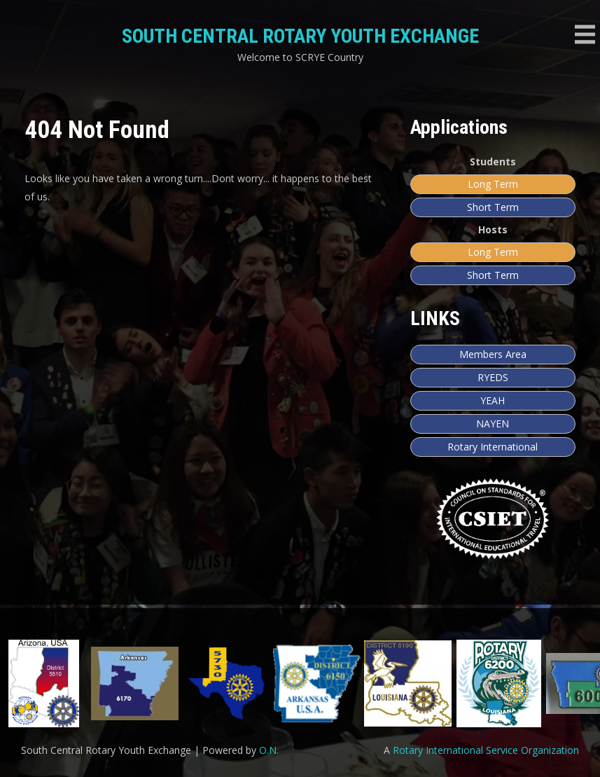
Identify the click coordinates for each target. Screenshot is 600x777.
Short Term (493, 207)
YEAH (492, 400)
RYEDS (492, 377)
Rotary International (492, 446)
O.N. (269, 750)
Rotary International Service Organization (486, 750)
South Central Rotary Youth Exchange (300, 36)
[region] (300, 683)
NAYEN (492, 423)
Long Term (493, 184)
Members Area (492, 354)
